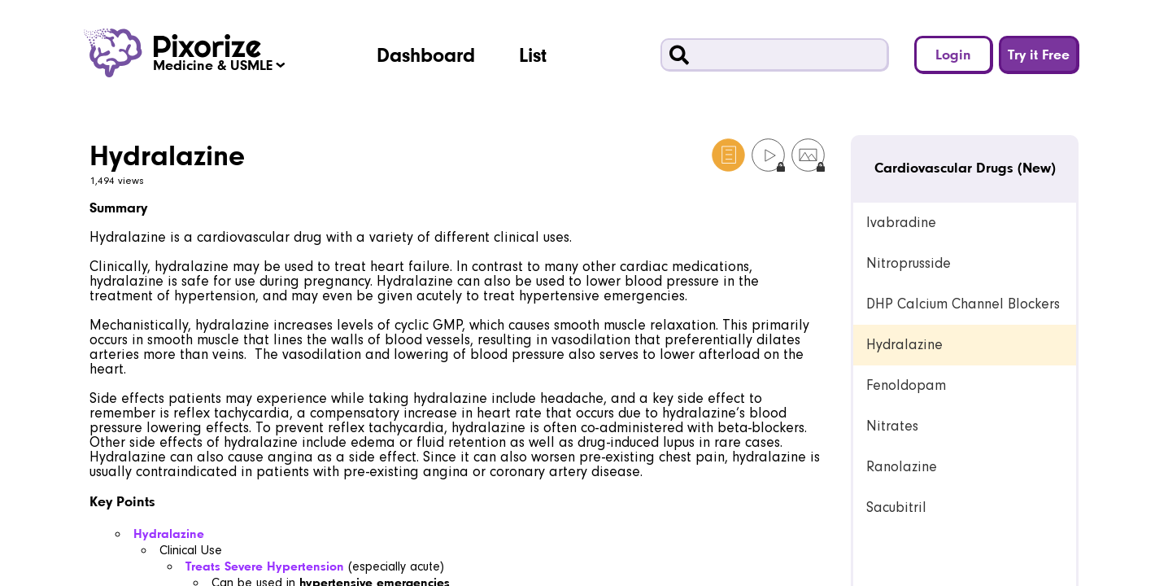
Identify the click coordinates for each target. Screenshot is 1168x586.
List (533, 54)
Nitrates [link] (892, 426)
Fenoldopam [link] (906, 385)
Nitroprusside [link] (908, 263)
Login (953, 54)
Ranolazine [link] (901, 466)
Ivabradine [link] (901, 222)
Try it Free (1039, 54)
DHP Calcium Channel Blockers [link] (963, 304)
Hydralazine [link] (904, 344)
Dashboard (426, 54)
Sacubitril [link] (896, 507)
